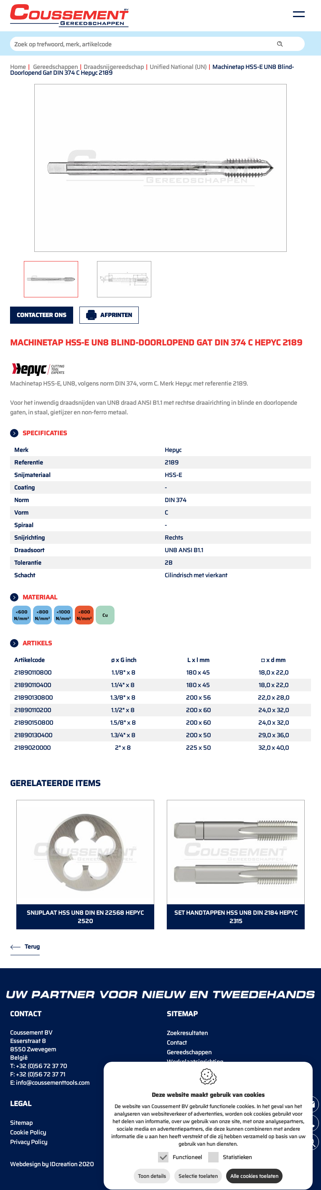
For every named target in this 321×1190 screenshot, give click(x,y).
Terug (32, 946)
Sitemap (21, 1122)
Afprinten (116, 315)
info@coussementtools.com (52, 1082)
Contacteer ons (41, 315)
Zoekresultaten (187, 1033)
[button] (280, 44)
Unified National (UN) (178, 66)
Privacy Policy (28, 1142)
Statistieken (237, 1153)
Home (18, 66)
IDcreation (43, 1164)
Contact (177, 1042)
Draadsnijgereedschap (114, 66)
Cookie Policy (28, 1132)
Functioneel (187, 1153)
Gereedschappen (55, 66)
